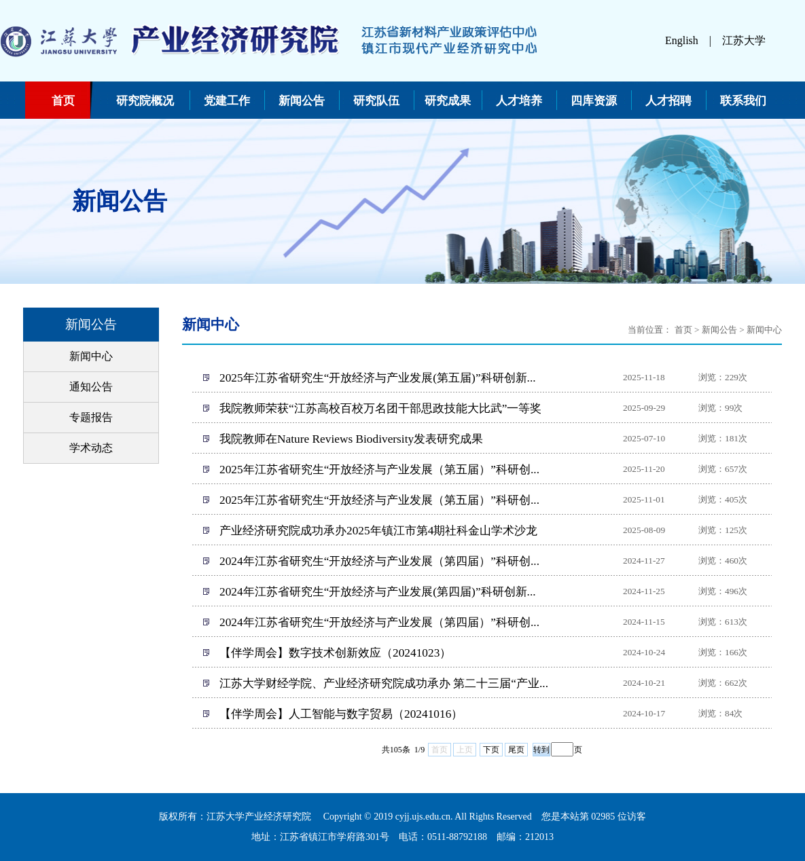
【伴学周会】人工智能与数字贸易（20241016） (341, 714)
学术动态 (91, 448)
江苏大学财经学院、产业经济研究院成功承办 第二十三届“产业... (383, 683)
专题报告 (91, 417)
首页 (63, 100)
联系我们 (743, 100)
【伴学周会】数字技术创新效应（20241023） (335, 652)
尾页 (516, 749)
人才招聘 (668, 100)
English (681, 40)
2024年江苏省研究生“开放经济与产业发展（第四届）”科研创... (379, 561)
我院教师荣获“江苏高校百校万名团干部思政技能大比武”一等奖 (380, 408)
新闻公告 (302, 100)
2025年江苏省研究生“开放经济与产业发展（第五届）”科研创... (379, 469)
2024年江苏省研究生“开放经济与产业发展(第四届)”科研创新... (377, 591)
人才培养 (519, 100)
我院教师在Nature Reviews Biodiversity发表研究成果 (351, 439)
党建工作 (227, 100)
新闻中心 (91, 356)
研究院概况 (145, 100)
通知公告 (91, 386)
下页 (491, 749)
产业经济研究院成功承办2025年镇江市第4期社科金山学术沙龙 (378, 530)
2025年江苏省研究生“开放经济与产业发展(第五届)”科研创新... (377, 377)
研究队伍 (376, 100)
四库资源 (594, 100)
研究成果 (448, 100)
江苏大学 (744, 40)
